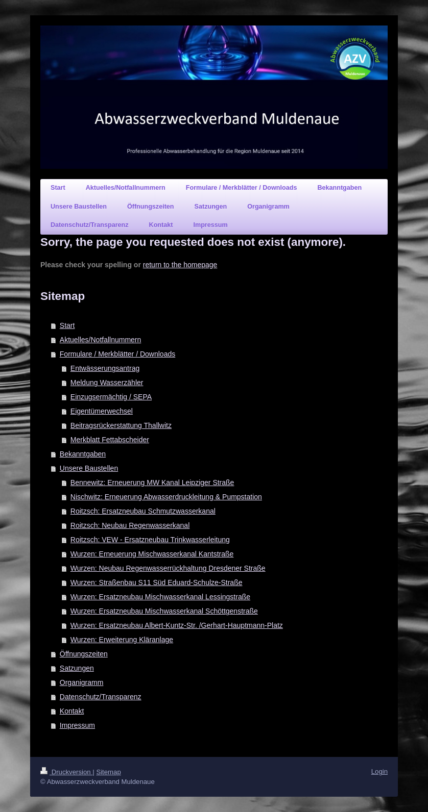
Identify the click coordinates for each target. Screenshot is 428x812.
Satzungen (77, 668)
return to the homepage (180, 265)
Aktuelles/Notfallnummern (100, 340)
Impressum (77, 725)
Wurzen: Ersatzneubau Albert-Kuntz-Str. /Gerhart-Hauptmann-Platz (176, 625)
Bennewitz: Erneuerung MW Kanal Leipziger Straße (152, 482)
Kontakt (72, 711)
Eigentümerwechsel (101, 411)
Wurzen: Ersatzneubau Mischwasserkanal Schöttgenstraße (164, 611)
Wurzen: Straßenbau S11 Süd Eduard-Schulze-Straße (156, 582)
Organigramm (82, 682)
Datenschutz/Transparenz (100, 697)
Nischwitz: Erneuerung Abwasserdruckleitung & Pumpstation (166, 497)
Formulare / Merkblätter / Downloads (117, 354)
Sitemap (108, 772)
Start (67, 325)
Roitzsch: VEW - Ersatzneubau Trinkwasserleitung (150, 540)
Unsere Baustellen (89, 468)
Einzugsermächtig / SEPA (111, 397)
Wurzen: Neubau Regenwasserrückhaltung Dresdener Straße (168, 568)
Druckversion (66, 772)
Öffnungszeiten (84, 654)
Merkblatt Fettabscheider (109, 440)
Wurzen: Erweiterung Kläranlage (121, 640)
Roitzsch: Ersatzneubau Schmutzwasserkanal (143, 511)
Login (379, 771)
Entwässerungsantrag (104, 368)
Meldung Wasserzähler (107, 382)
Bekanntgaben (83, 454)
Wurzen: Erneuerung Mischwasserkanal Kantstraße (152, 554)
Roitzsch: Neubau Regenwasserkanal (129, 525)
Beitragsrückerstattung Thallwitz (121, 425)
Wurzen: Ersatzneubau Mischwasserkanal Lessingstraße (160, 597)
